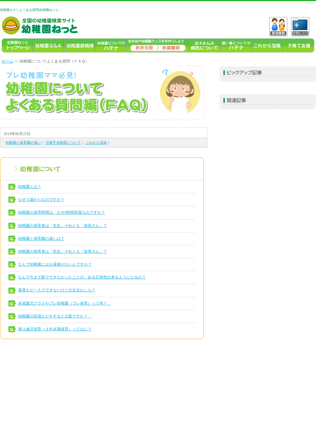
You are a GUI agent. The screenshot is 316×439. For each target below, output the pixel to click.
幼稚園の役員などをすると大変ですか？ (55, 316)
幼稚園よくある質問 (48, 45)
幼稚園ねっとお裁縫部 (173, 45)
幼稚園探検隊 (79, 45)
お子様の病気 (205, 45)
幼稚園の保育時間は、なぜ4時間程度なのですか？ (61, 212)
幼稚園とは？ (29, 186)
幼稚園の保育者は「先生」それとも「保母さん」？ (62, 225)
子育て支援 (298, 45)
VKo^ (278, 26)
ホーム (7, 61)
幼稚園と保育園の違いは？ (41, 238)
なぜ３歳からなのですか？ (41, 199)
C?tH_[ (300, 26)
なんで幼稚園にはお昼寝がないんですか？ (55, 264)
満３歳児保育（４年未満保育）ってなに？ (55, 329)
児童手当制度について (63, 142)
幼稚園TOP (17, 45)
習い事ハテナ (236, 45)
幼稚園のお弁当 (142, 45)
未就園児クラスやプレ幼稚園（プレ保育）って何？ (64, 303)
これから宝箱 (267, 45)
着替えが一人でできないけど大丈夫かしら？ (56, 290)
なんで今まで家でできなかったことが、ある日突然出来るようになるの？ (82, 277)
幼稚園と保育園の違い (23, 142)
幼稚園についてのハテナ (111, 45)
